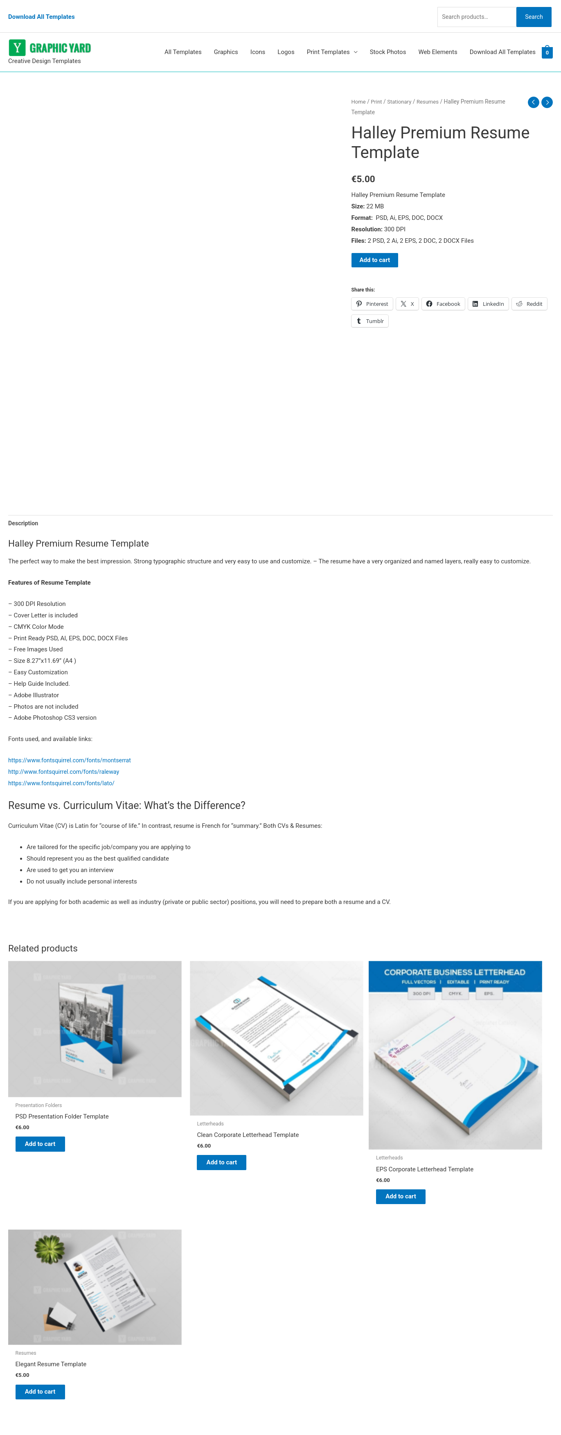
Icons (258, 40)
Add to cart (375, 248)
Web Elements (437, 40)
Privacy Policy (308, 1300)
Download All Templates (41, 10)
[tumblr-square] (26, 1250)
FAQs (296, 1266)
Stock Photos (388, 40)
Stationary (401, 89)
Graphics (226, 40)
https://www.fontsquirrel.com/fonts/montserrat (72, 749)
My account (305, 1277)
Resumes (431, 89)
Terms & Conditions (315, 1312)
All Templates (183, 40)
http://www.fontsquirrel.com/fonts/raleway (66, 761)
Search (531, 10)
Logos (285, 40)
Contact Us (304, 1289)
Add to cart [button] (47, 1100)
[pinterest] (28, 1234)
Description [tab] (24, 511)
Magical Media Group (428, 1412)
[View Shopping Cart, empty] (547, 40)
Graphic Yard (306, 1232)
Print (377, 89)
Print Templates (328, 40)
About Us (301, 1255)
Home (359, 89)
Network (350, 1412)
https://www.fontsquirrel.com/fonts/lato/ (64, 772)
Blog (295, 1243)
